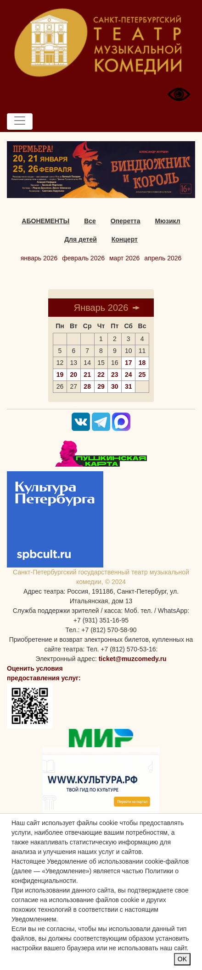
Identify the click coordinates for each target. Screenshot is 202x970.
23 (114, 374)
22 (101, 374)
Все (90, 221)
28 (87, 386)
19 (60, 374)
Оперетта (125, 221)
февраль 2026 (83, 258)
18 (142, 362)
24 (128, 374)
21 (87, 374)
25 (142, 374)
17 (128, 362)
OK (182, 959)
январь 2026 (39, 258)
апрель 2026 (162, 258)
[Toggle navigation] (20, 121)
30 (114, 386)
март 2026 (124, 258)
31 (128, 386)
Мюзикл (167, 221)
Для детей (80, 239)
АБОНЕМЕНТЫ (45, 221)
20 (73, 374)
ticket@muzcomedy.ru (133, 658)
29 (101, 386)
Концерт (125, 239)
